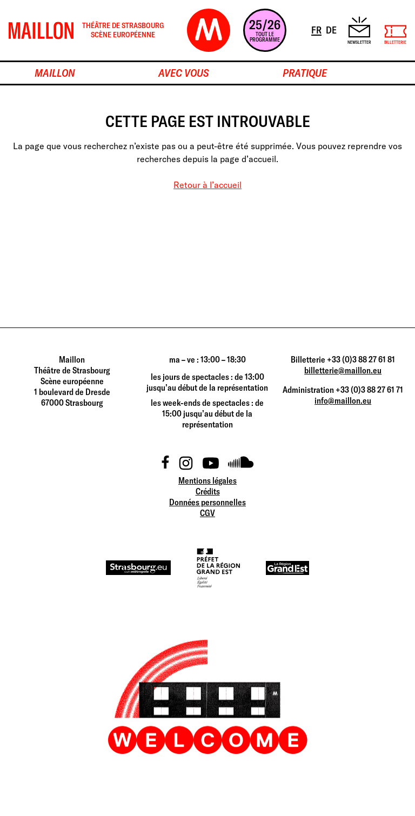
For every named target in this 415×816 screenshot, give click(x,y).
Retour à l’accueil (207, 184)
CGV (207, 512)
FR (317, 29)
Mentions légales (207, 480)
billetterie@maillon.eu (342, 370)
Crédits (208, 491)
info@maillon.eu (342, 400)
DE (332, 29)
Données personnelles (207, 502)
